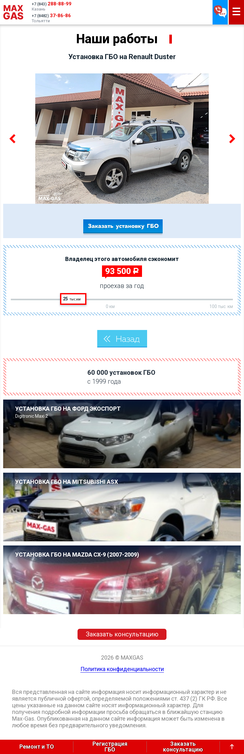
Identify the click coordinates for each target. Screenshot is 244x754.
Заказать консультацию (122, 634)
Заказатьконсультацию (183, 746)
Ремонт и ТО (36, 746)
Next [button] (231, 138)
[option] (122, 138)
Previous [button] (13, 138)
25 (72, 298)
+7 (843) (51, 4)
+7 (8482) (51, 15)
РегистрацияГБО (109, 746)
